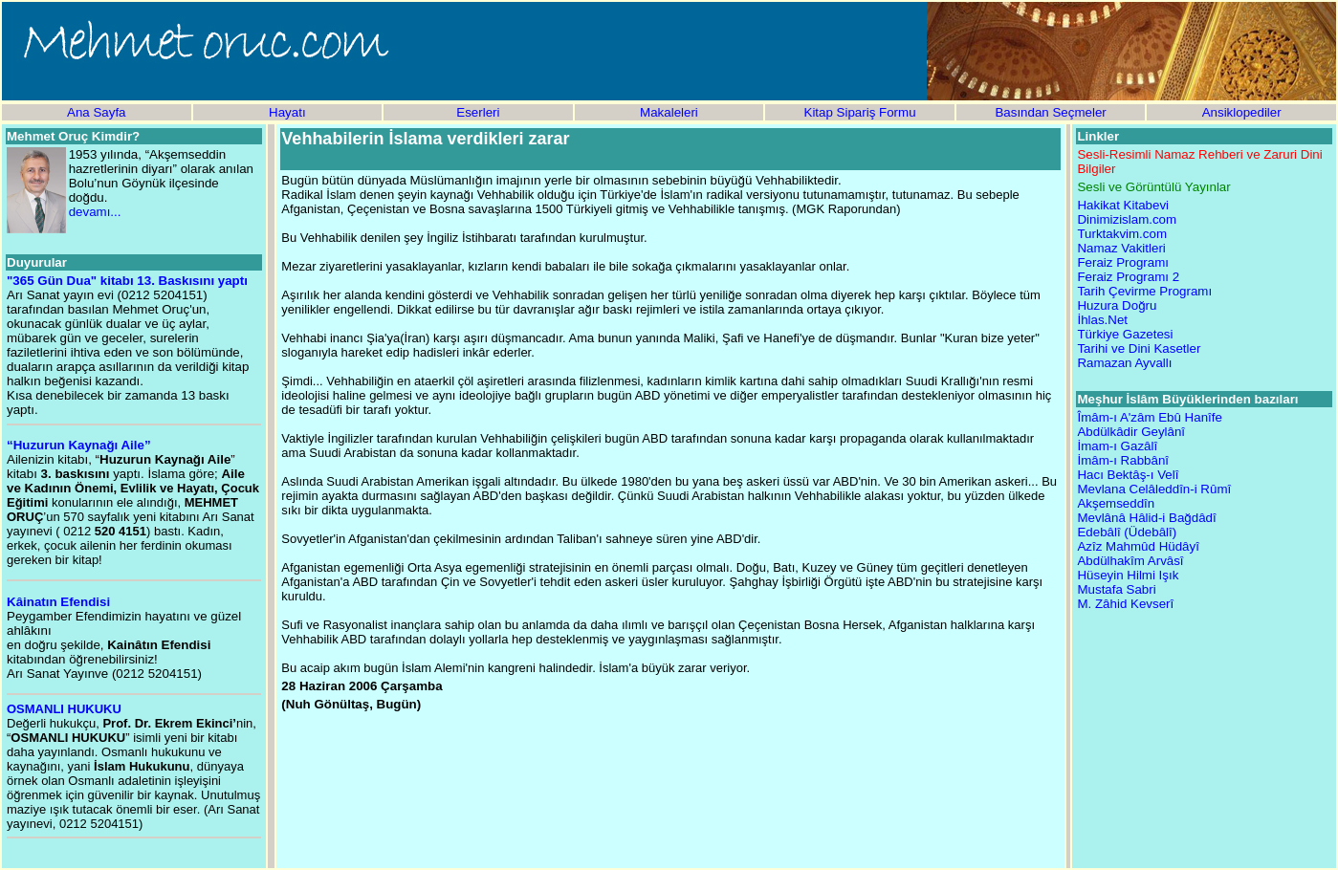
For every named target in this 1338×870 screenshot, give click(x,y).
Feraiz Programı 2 (1128, 277)
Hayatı (287, 112)
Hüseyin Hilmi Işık (1127, 575)
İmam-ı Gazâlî (1117, 446)
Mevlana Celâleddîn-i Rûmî (1154, 489)
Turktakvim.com (1122, 234)
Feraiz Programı (1123, 262)
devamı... (95, 212)
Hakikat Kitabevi (1123, 205)
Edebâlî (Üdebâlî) (1126, 532)
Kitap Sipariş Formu (860, 112)
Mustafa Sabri (1116, 589)
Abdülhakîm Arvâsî (1130, 561)
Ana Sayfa (96, 112)
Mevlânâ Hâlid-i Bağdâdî (1146, 518)
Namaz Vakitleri (1121, 248)
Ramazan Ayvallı (1124, 363)
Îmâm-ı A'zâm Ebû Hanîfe (1149, 417)
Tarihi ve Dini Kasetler (1138, 348)
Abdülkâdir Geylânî (1131, 431)
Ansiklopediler (1242, 112)
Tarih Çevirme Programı (1144, 291)
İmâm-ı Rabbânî (1123, 460)
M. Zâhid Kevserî (1125, 604)
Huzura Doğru (1116, 305)
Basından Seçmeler (1050, 112)
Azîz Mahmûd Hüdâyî (1137, 546)
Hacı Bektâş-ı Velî (1127, 475)
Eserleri (477, 112)
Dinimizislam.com (1126, 219)
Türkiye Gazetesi (1125, 334)
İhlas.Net (1102, 320)
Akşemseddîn (1115, 503)
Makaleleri (669, 112)
